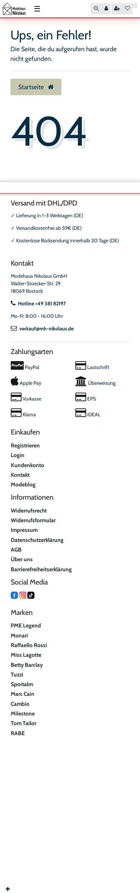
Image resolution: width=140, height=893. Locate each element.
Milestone (23, 713)
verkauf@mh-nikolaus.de (42, 328)
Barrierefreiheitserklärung (41, 569)
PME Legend (26, 625)
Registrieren (25, 445)
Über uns (22, 559)
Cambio (20, 703)
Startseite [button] (35, 87)
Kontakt (20, 474)
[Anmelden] (106, 8)
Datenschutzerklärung (37, 540)
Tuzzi (17, 674)
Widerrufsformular (33, 520)
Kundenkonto (27, 465)
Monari (19, 635)
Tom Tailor (23, 723)
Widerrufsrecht (29, 510)
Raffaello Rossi (29, 645)
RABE (18, 733)
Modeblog (23, 484)
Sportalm (22, 684)
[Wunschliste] (127, 8)
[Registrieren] (117, 8)
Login (17, 455)
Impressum (24, 529)
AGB (16, 549)
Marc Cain (22, 693)
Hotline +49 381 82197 (38, 303)
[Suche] (96, 8)
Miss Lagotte (26, 654)
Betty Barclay (27, 664)
